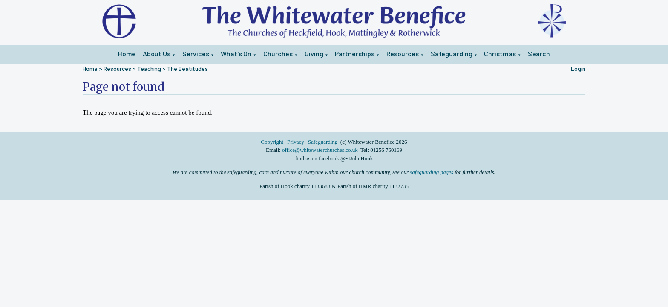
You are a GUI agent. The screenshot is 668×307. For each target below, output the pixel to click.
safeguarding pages (431, 172)
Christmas (500, 53)
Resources (402, 53)
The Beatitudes (187, 68)
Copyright (273, 142)
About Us (156, 53)
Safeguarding (451, 53)
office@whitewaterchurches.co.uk (320, 150)
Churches (278, 53)
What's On (236, 53)
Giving (314, 53)
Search (539, 53)
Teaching (149, 68)
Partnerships (354, 53)
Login (578, 68)
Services (195, 53)
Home (127, 53)
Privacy (295, 142)
